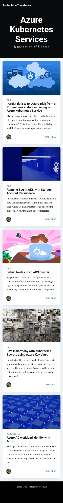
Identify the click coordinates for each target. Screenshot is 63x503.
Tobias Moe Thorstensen (17, 5)
